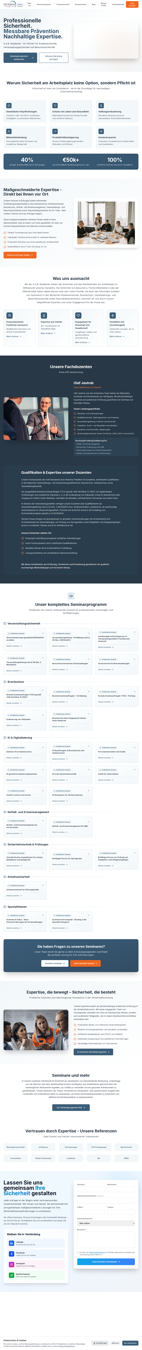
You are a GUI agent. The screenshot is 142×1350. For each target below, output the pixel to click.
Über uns (29, 4)
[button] (10, 4)
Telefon (110, 1207)
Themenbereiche (63, 4)
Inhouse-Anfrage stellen (20, 255)
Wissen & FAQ (103, 4)
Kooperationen (80, 4)
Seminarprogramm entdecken (22, 57)
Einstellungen (100, 1343)
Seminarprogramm (44, 4)
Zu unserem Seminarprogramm (93, 1052)
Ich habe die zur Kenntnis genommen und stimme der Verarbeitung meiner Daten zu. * (107, 1253)
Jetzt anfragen (132, 4)
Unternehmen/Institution (90, 1196)
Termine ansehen (55, 963)
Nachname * (112, 1184)
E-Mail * (80, 1207)
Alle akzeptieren (130, 1343)
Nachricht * (81, 1230)
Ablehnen (115, 1343)
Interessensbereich (84, 1219)
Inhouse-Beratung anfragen (53, 57)
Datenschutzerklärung (97, 1252)
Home (20, 4)
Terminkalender (118, 4)
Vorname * (81, 1184)
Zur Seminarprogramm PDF (71, 1107)
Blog (93, 4)
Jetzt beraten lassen (85, 963)
